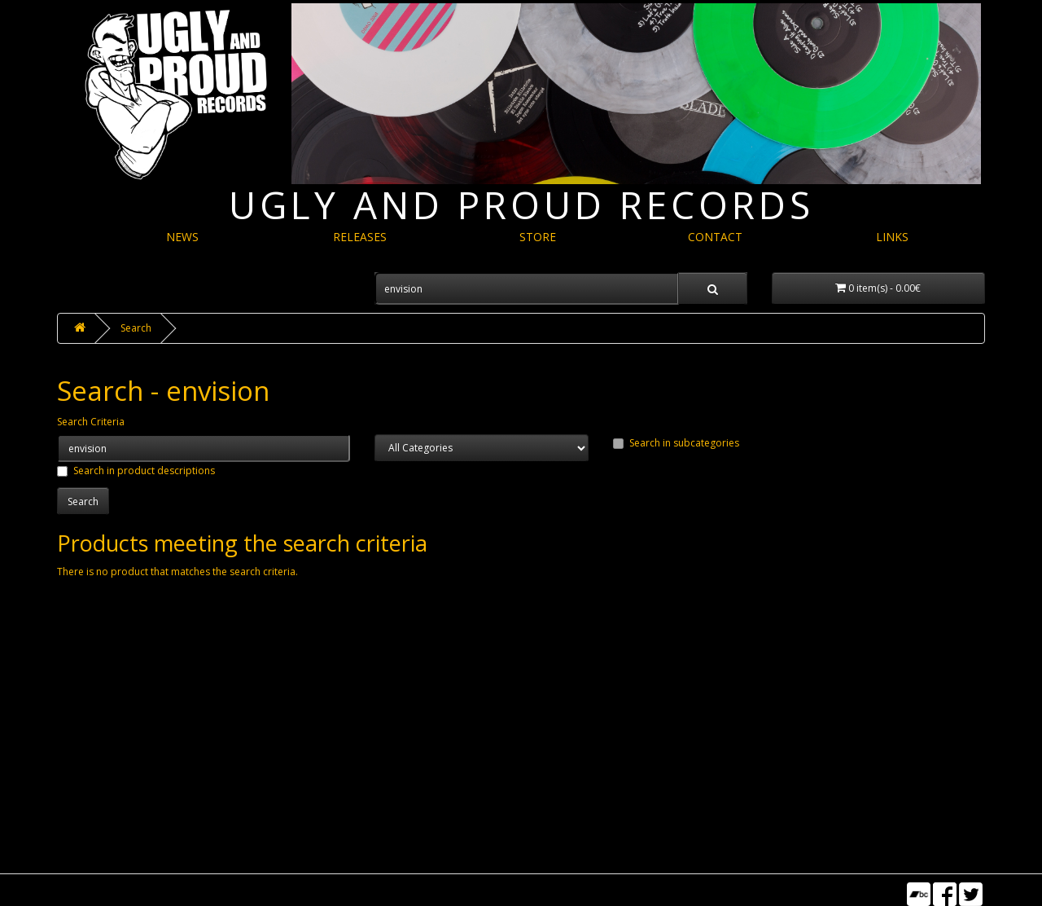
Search (135, 328)
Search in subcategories (676, 443)
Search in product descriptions (136, 470)
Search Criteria (91, 422)
